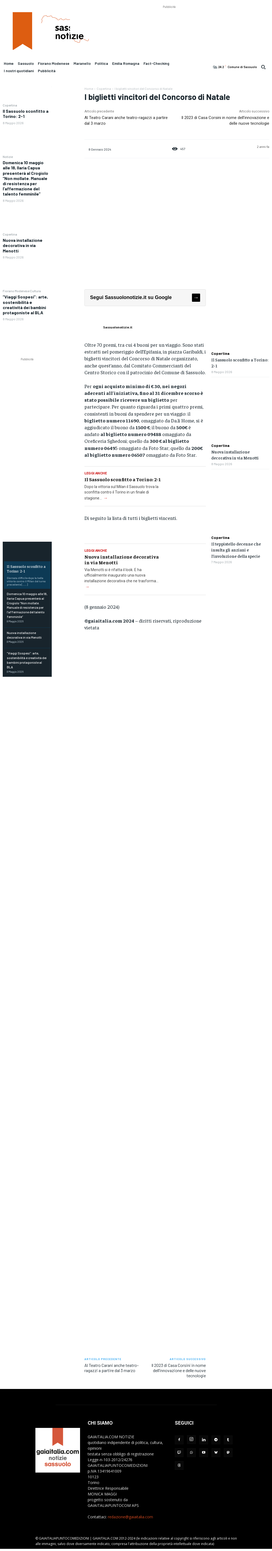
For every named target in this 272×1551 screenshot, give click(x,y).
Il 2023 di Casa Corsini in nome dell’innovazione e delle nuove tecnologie (178, 1370)
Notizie (8, 157)
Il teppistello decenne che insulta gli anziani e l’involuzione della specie (236, 550)
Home (88, 88)
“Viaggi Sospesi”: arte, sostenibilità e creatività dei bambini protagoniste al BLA (25, 304)
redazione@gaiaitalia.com (130, 1516)
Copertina (10, 105)
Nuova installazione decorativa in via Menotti (22, 245)
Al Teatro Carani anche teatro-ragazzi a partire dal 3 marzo (111, 1368)
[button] (263, 67)
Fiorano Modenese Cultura (22, 291)
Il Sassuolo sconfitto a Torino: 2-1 (26, 568)
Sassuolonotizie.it (117, 327)
